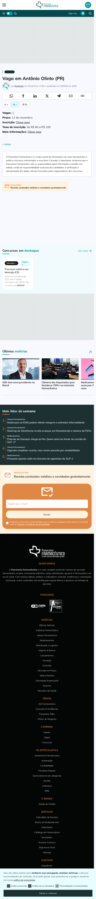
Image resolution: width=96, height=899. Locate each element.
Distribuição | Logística (47, 645)
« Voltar (6, 144)
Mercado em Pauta (47, 670)
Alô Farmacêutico (46, 704)
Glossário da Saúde (47, 690)
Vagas (47, 737)
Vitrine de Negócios (46, 719)
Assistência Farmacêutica (47, 755)
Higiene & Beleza (47, 650)
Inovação (47, 660)
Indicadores (47, 827)
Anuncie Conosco (46, 842)
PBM (47, 791)
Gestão (46, 780)
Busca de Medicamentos (47, 822)
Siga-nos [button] (72, 13)
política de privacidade (24, 880)
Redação (19, 86)
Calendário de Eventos (47, 817)
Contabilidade (47, 765)
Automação (47, 760)
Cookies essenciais (17, 886)
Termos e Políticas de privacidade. (33, 524)
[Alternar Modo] (24, 104)
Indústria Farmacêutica (47, 630)
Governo (47, 685)
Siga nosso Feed (47, 847)
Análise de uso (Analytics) (41, 886)
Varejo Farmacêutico (47, 635)
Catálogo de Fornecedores (47, 832)
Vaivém (47, 732)
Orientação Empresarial (47, 680)
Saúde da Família (47, 804)
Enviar (47, 514)
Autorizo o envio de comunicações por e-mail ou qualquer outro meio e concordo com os (49, 523)
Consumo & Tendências (47, 709)
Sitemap (47, 852)
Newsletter (47, 837)
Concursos (47, 742)
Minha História (47, 675)
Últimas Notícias (47, 625)
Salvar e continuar (48, 893)
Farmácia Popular (46, 770)
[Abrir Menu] (11, 5)
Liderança (47, 785)
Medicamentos (47, 640)
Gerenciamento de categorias (47, 775)
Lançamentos (47, 655)
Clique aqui (23, 122)
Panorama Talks (47, 714)
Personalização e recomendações (71, 886)
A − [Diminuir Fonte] (15, 104)
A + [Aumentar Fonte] (6, 104)
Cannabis (46, 665)
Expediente (47, 865)
